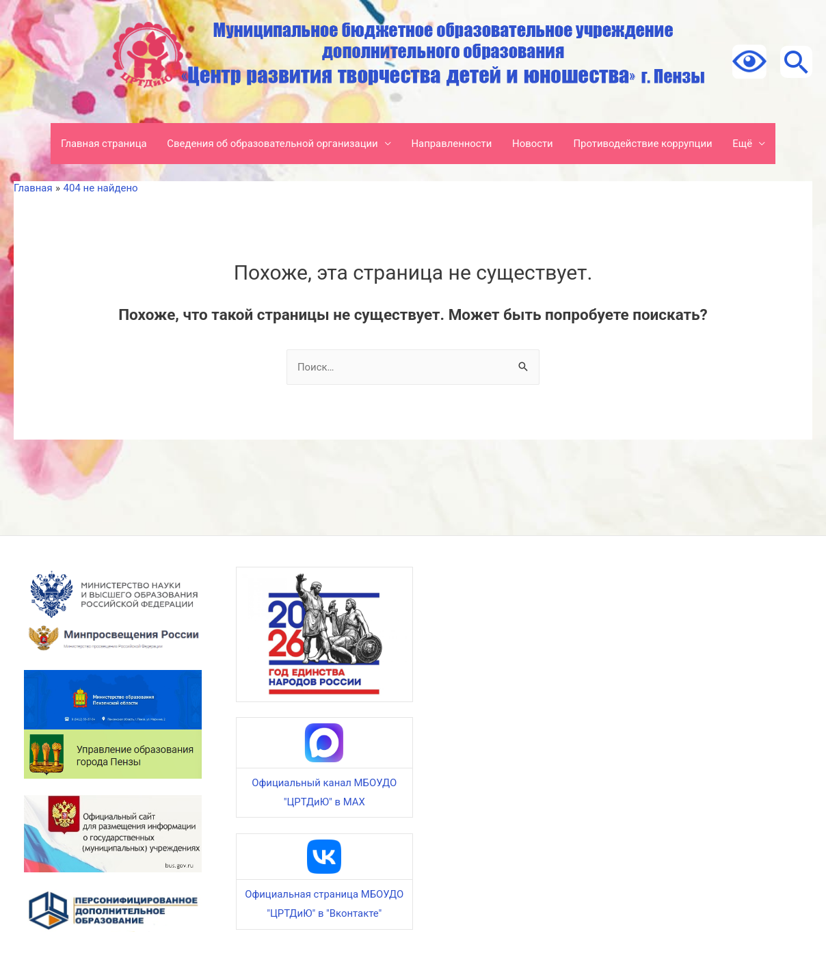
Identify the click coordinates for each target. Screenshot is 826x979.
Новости (533, 143)
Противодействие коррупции (644, 143)
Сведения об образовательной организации (271, 143)
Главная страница (101, 143)
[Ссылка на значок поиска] (795, 61)
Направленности (451, 143)
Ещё (745, 143)
